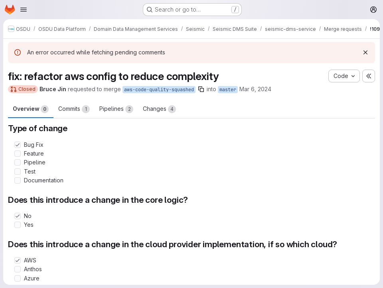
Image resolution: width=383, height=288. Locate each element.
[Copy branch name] (201, 89)
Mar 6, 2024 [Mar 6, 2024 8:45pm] (255, 89)
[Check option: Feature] (17, 153)
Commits (74, 109)
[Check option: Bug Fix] (17, 145)
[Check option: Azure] (17, 278)
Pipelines (116, 109)
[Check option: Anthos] (17, 269)
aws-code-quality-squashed (159, 89)
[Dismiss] (365, 52)
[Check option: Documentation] (17, 180)
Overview (31, 109)
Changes (159, 109)
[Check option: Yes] (17, 225)
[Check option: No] (17, 216)
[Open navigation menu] (23, 9)
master (227, 89)
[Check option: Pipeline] (17, 162)
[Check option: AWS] (17, 260)
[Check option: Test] (17, 171)
